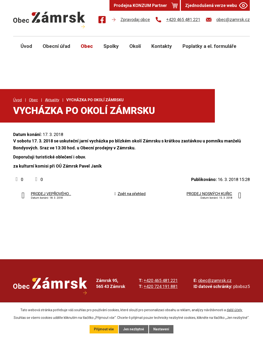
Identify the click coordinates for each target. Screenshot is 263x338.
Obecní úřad (56, 46)
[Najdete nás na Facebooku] (102, 20)
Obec (87, 46)
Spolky (111, 46)
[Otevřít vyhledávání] (241, 50)
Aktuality (52, 100)
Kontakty (161, 46)
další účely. (235, 310)
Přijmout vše (104, 329)
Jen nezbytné (133, 329)
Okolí (135, 46)
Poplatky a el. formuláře (209, 46)
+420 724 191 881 (161, 286)
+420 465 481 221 (161, 280)
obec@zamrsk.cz (215, 280)
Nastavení (161, 329)
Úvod (26, 46)
